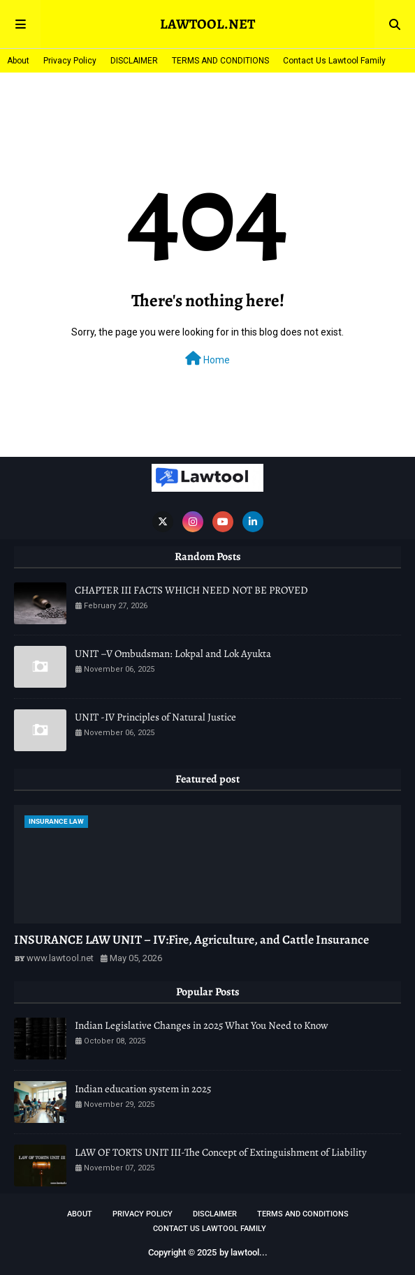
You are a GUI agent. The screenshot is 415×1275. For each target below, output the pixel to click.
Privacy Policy (69, 61)
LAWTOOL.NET (207, 24)
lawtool (245, 1252)
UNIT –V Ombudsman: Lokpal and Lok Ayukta (173, 654)
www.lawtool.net (60, 958)
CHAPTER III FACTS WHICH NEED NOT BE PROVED (191, 590)
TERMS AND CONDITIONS (220, 61)
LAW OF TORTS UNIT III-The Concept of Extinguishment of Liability (221, 1152)
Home (207, 358)
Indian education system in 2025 (143, 1089)
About (18, 61)
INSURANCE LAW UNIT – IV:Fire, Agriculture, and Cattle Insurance (191, 939)
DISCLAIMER (134, 61)
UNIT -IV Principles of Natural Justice (155, 717)
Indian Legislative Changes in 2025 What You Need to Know (201, 1025)
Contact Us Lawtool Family (334, 61)
